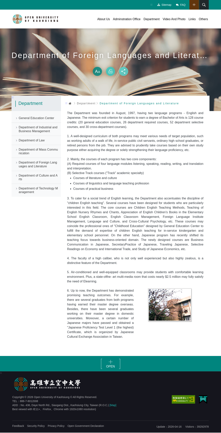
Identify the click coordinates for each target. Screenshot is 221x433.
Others (203, 19)
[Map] (113, 405)
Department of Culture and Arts (38, 177)
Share (123, 71)
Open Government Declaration (85, 426)
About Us (103, 19)
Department (152, 19)
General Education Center (36, 118)
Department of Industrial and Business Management (38, 129)
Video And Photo (174, 19)
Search (203, 5)
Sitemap (164, 4)
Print (110, 71)
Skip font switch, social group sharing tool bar (110, 63)
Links (192, 19)
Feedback (18, 426)
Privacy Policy (56, 426)
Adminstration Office (126, 19)
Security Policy (36, 426)
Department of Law (32, 140)
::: (151, 4)
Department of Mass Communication (38, 151)
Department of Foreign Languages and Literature (38, 164)
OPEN (110, 366)
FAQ (180, 4)
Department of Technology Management (38, 190)
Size (97, 71)
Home (70, 103)
